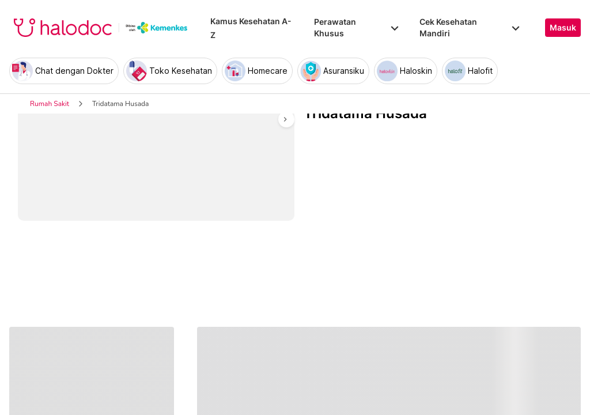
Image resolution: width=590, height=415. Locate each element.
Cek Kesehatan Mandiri (470, 27)
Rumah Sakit (49, 103)
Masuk (563, 27)
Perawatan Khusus (357, 27)
